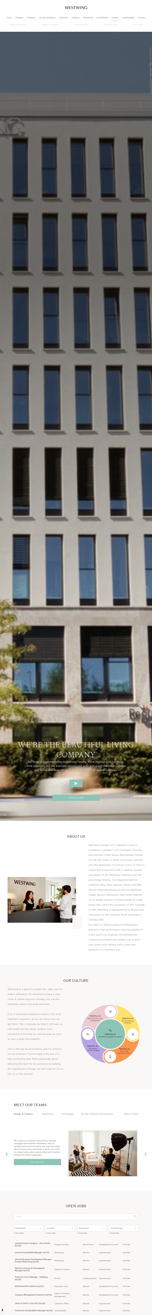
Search (19, 1216)
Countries (63, 17)
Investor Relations (47, 17)
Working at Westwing (17, 25)
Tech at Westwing (110, 25)
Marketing (47, 1114)
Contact (141, 17)
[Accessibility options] (2, 1310)
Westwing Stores (81, 25)
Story (9, 17)
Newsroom (88, 17)
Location (51, 1228)
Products (19, 17)
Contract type (116, 1228)
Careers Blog (138, 25)
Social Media (102, 17)
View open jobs (37, 1162)
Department (20, 1228)
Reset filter (19, 1233)
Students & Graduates (50, 25)
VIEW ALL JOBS (76, 797)
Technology (67, 1114)
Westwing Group (76, 7)
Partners (76, 17)
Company (31, 17)
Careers (115, 17)
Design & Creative (23, 1114)
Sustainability (128, 17)
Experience (84, 1228)
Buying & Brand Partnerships (97, 1114)
